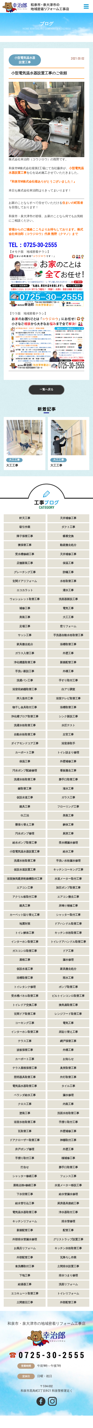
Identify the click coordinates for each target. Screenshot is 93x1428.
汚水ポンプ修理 (24, 833)
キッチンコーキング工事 (68, 869)
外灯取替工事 (68, 1077)
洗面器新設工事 (68, 599)
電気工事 (68, 608)
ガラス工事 (68, 797)
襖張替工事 (24, 545)
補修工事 (24, 608)
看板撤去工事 (68, 770)
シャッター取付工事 (68, 914)
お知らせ (68, 1059)
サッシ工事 (24, 635)
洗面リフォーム (68, 1284)
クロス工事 (24, 1104)
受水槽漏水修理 (68, 842)
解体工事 (68, 824)
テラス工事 (24, 1041)
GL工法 (25, 815)
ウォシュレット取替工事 (25, 599)
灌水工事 (68, 590)
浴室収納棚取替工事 (24, 689)
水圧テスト (68, 725)
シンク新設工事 (68, 716)
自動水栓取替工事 (25, 734)
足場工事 (24, 626)
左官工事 (68, 734)
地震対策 (24, 923)
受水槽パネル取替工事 (24, 995)
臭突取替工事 (68, 1068)
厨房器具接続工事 (68, 1203)
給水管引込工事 (24, 1203)
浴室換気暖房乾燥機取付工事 (24, 878)
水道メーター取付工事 (68, 878)
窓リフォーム (68, 626)
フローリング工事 (68, 806)
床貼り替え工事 (68, 1032)
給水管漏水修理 (68, 1194)
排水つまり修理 (68, 1275)
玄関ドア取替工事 (25, 1013)
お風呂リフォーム (25, 1248)
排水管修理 (68, 1221)
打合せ (25, 1167)
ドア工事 (68, 950)
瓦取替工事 (24, 1131)
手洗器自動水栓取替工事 (68, 635)
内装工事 (68, 1104)
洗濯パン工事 (25, 680)
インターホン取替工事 (24, 941)
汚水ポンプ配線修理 (24, 770)
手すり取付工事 (68, 680)
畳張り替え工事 (24, 824)
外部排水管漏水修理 (24, 1239)
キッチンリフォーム (24, 1221)
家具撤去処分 (25, 644)
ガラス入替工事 (24, 653)
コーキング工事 (24, 1023)
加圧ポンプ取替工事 (68, 887)
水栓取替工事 (68, 581)
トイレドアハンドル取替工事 (68, 941)
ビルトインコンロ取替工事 (68, 995)
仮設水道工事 (25, 797)
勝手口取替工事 (68, 779)
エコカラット (25, 590)
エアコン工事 (25, 887)
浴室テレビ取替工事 (68, 698)
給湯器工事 (24, 1284)
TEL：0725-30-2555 (33, 245)
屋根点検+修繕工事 (24, 1185)
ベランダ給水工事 (25, 1095)
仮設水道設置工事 (25, 869)
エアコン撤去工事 (68, 896)
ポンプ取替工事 (68, 987)
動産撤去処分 (68, 545)
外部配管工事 (25, 1257)
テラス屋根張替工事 (24, 1068)
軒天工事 (24, 518)
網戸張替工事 (68, 1041)
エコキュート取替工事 (24, 1293)
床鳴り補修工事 (68, 905)
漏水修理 (68, 959)
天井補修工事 (68, 518)
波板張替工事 (25, 1050)
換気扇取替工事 (68, 1005)
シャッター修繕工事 (24, 1176)
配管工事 (68, 1230)
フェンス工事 (68, 1176)
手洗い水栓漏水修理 (68, 860)
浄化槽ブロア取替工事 (24, 716)
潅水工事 (68, 788)
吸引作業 (24, 527)
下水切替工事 (25, 1194)
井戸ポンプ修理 (24, 1149)
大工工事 (14, 459)
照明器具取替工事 (25, 1077)
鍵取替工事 (24, 788)
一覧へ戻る (46, 389)
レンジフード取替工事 (68, 1013)
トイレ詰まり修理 (68, 752)
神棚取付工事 (68, 1140)
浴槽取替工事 (68, 644)
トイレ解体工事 (24, 932)
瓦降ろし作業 (68, 1257)
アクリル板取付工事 (24, 896)
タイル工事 (68, 1086)
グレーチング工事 (25, 572)
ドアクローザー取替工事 (25, 1140)
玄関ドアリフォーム (24, 581)
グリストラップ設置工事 (68, 1239)
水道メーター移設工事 (68, 1185)
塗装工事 (24, 1113)
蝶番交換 (68, 536)
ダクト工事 (68, 527)
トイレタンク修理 (25, 987)
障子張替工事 (25, 536)
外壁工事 (68, 653)
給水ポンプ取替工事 (24, 842)
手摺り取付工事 (68, 1122)
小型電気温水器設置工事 (24, 60)
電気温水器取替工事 (24, 1086)
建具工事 (24, 806)
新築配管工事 (68, 662)
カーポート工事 (24, 752)
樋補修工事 (68, 1158)
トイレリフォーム (68, 1293)
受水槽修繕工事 (24, 554)
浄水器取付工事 (68, 1212)
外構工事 (68, 671)
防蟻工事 (68, 572)
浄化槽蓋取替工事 (25, 662)
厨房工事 (68, 833)
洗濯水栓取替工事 (25, 725)
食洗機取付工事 (24, 1266)
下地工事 (24, 1275)
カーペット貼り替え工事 (25, 914)
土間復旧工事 (25, 1302)
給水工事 (68, 851)
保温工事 (68, 563)
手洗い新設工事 (24, 671)
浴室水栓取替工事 (25, 1122)
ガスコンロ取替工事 (24, 950)
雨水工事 (68, 977)
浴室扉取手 (68, 743)
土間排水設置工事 (68, 1266)
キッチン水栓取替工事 (68, 932)
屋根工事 (24, 959)
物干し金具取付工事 (24, 707)
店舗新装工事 (25, 563)
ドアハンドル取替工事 (68, 923)
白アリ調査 (68, 689)
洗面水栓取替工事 (68, 1113)
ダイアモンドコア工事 (24, 743)
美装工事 (24, 617)
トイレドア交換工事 (24, 1005)
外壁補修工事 (68, 761)
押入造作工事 (25, 698)
